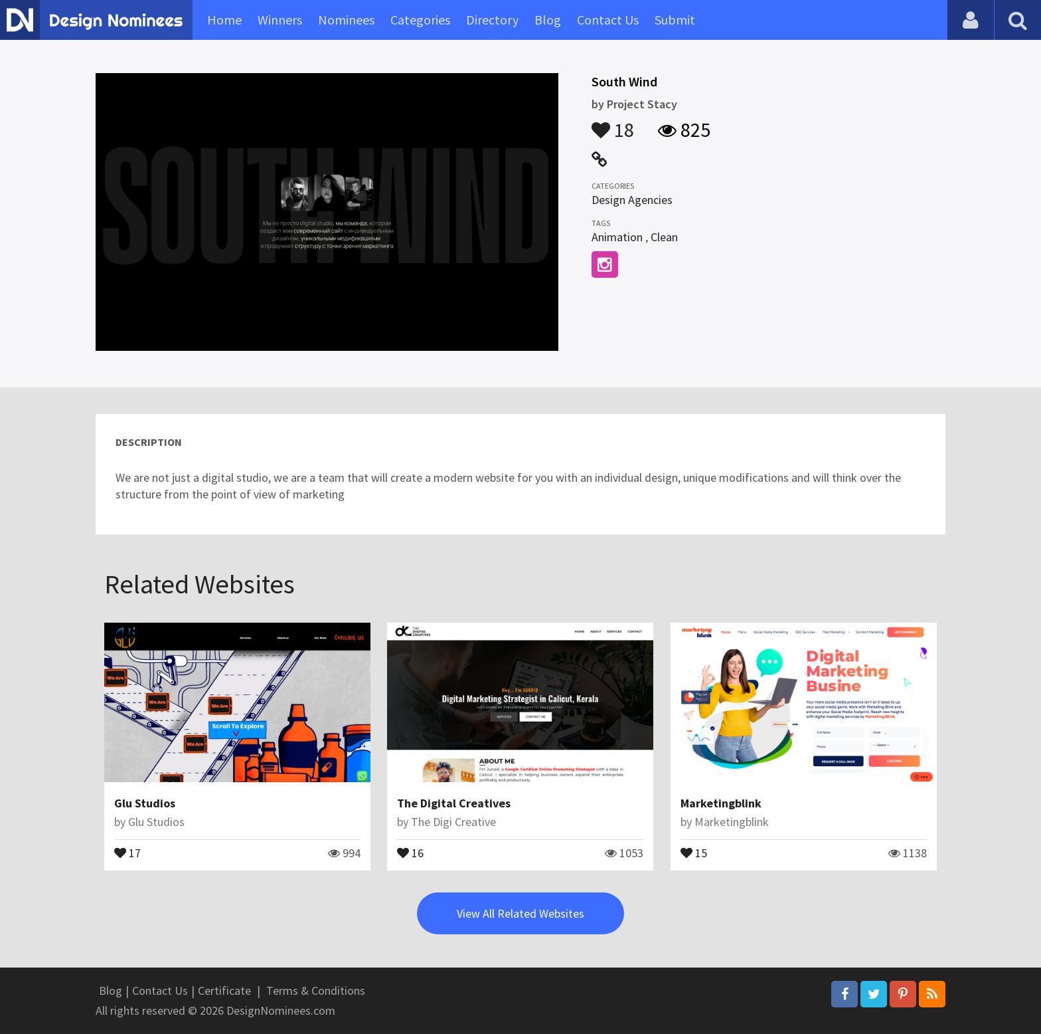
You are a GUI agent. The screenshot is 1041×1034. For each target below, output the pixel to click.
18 (613, 123)
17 (127, 852)
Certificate (224, 990)
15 (694, 852)
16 (410, 852)
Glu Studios (144, 803)
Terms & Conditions (315, 990)
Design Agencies (632, 199)
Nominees (346, 19)
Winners (280, 19)
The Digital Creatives (454, 803)
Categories (420, 19)
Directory (492, 19)
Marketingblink (721, 803)
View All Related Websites (520, 913)
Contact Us (608, 19)
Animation (617, 237)
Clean (664, 237)
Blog (547, 19)
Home (224, 19)
